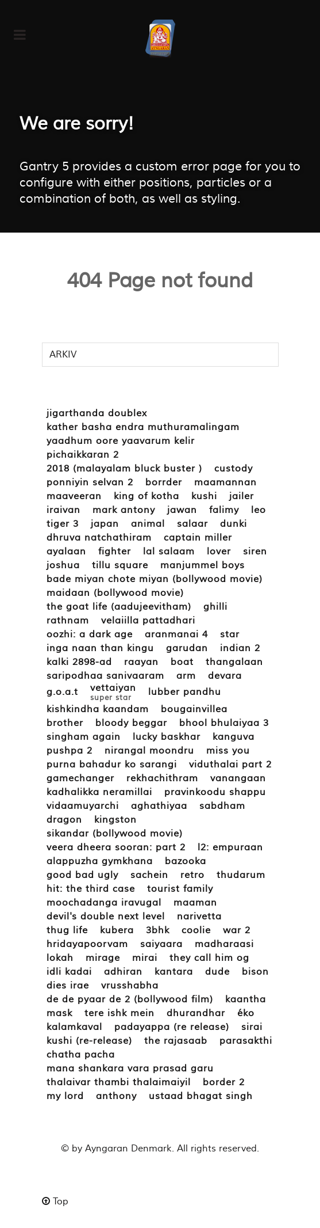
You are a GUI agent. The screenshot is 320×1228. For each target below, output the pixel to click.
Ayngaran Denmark (128, 1148)
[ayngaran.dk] (160, 39)
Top (55, 1201)
